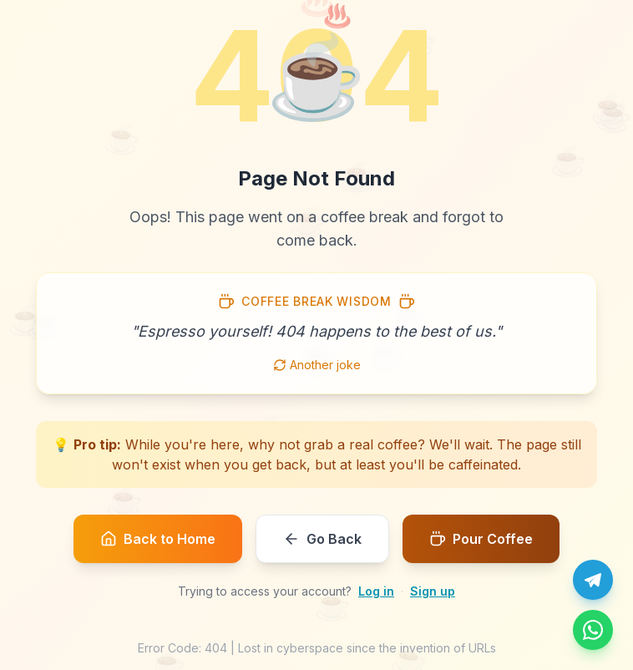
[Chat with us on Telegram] (593, 580)
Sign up (432, 591)
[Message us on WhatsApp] (593, 630)
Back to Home (157, 538)
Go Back (322, 538)
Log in (376, 591)
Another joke (317, 365)
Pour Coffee (481, 538)
